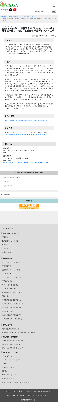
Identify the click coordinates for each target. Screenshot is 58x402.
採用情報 (7, 194)
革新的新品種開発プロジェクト (12, 300)
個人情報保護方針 (27, 400)
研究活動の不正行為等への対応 (12, 348)
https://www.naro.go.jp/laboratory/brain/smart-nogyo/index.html (25, 134)
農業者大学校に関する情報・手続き (18, 395)
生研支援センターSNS (9, 375)
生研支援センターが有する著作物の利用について (18, 382)
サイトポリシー (11, 391)
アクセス (5, 248)
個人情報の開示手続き (40, 395)
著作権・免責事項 (25, 391)
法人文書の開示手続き (40, 391)
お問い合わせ (6, 252)
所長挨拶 (5, 237)
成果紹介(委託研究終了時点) (11, 329)
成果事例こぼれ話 (8, 367)
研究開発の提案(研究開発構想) (12, 319)
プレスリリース (28, 16)
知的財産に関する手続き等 (11, 344)
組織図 (4, 244)
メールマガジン (7, 363)
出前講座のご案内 (8, 378)
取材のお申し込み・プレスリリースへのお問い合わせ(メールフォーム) (26, 162)
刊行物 (4, 371)
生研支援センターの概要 (10, 241)
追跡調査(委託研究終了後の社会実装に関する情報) (19, 332)
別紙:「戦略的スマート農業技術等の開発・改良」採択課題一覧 (26, 120)
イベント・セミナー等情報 (11, 360)
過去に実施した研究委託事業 (11, 315)
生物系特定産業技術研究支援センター (12, 16)
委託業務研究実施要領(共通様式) (13, 340)
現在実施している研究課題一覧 (12, 304)
